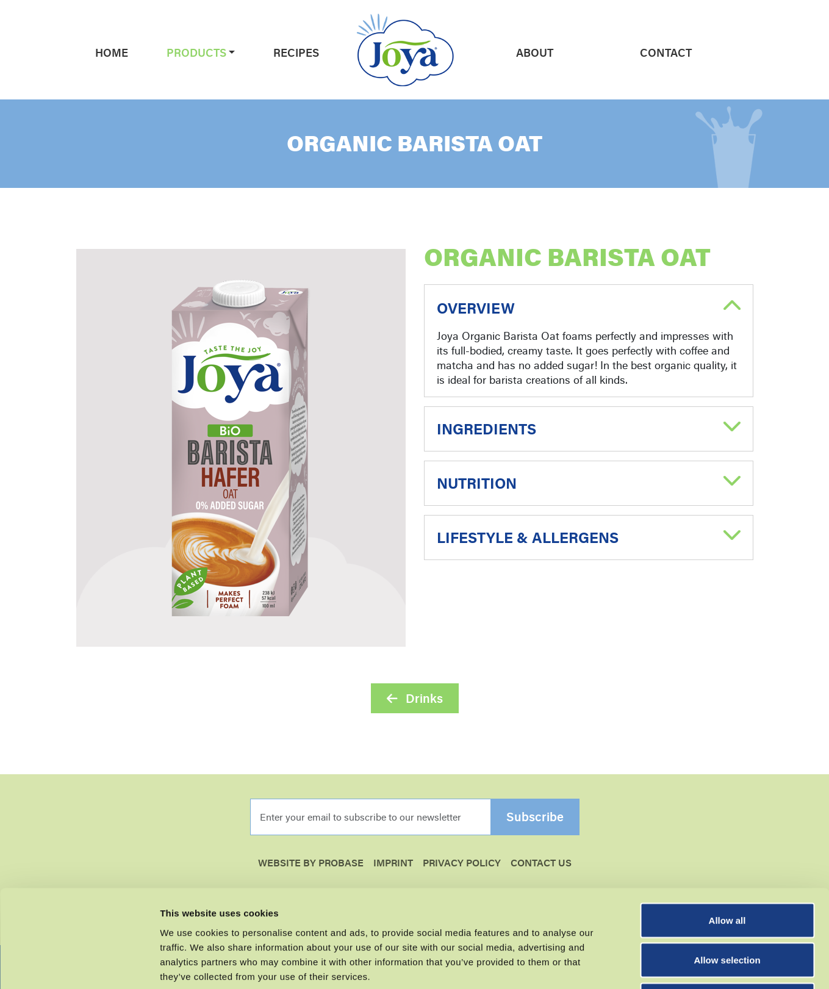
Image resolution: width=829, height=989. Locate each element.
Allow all (727, 829)
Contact (666, 52)
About (534, 52)
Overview (476, 308)
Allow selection (727, 869)
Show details (640, 965)
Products (196, 52)
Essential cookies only (727, 909)
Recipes (296, 52)
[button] (230, 52)
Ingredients (486, 429)
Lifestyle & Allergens (528, 537)
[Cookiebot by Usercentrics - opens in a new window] (79, 965)
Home (111, 52)
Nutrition (477, 483)
